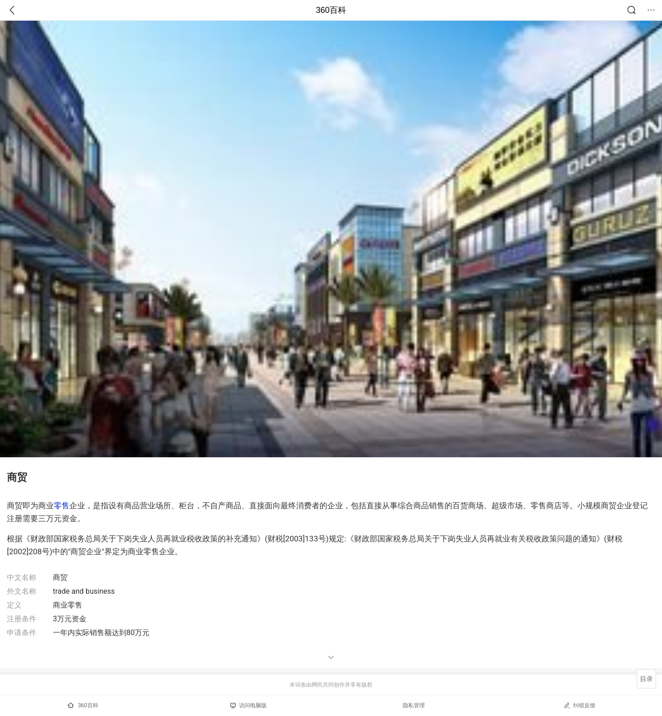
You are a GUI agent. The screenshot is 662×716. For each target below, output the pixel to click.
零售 (61, 505)
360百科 (331, 10)
